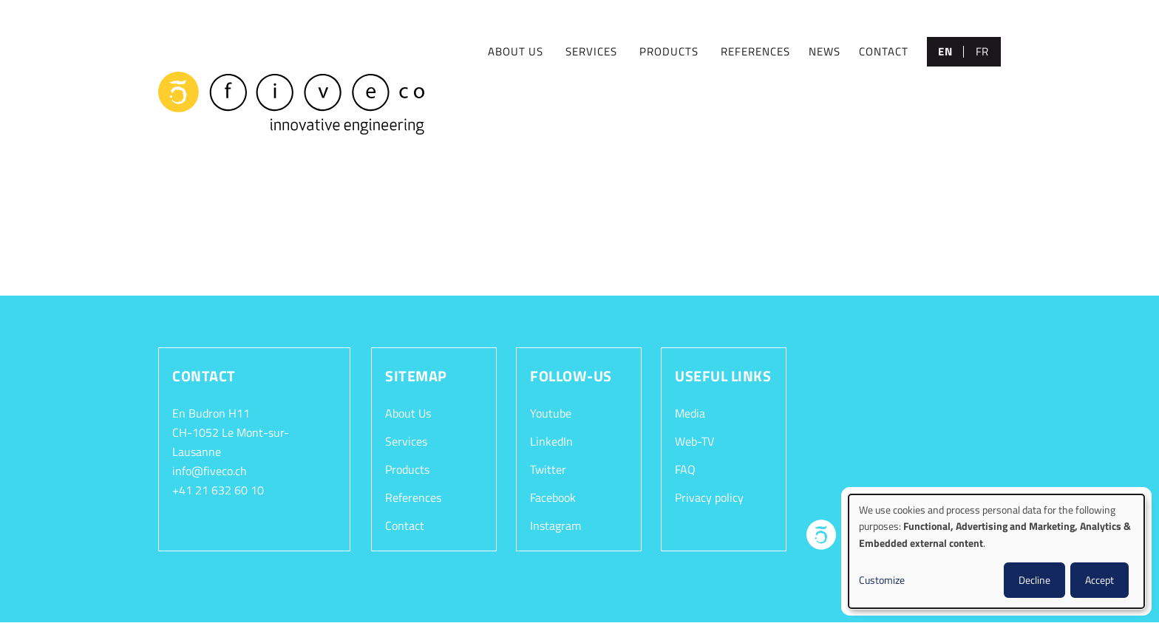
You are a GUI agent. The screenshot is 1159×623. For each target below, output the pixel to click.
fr (982, 51)
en (945, 51)
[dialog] (996, 551)
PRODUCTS (669, 51)
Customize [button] (882, 580)
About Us (408, 413)
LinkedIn (551, 441)
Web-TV (694, 441)
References (413, 497)
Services (406, 441)
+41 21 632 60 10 (218, 490)
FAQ (685, 469)
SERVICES (591, 51)
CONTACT (883, 51)
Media (690, 413)
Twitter (548, 469)
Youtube (550, 413)
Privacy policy (709, 497)
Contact (404, 525)
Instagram (555, 525)
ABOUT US (515, 51)
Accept (1099, 580)
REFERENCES (755, 51)
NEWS (824, 51)
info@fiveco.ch (209, 471)
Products (407, 469)
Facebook (553, 497)
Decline (1034, 580)
